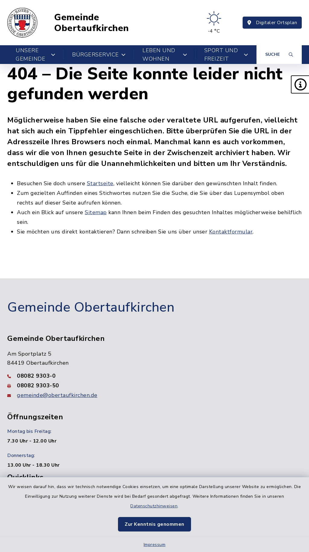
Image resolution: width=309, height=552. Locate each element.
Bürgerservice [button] (99, 54)
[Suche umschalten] (279, 54)
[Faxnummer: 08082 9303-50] (154, 385)
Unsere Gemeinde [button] (35, 54)
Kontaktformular (231, 231)
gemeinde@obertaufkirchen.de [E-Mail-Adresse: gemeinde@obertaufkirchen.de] (57, 395)
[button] (300, 84)
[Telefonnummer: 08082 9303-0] (154, 375)
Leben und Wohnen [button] (164, 54)
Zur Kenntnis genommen (154, 524)
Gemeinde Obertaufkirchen (91, 23)
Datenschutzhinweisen (153, 506)
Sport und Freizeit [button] (226, 54)
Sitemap (96, 212)
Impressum (155, 544)
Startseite (100, 183)
